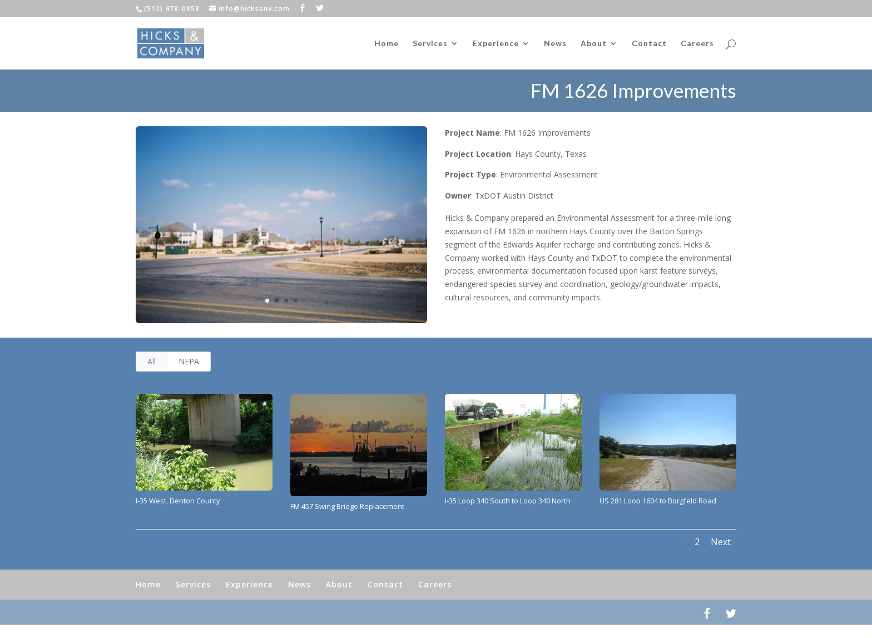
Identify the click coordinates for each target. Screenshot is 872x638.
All (151, 361)
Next (721, 542)
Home (386, 43)
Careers (697, 43)
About (594, 43)
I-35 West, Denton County (178, 501)
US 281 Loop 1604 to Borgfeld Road (658, 501)
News (555, 43)
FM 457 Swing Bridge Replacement (347, 506)
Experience (496, 43)
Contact (649, 43)
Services (430, 43)
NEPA (189, 361)
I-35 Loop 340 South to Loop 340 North (508, 501)
